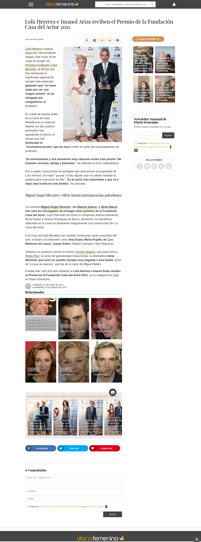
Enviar (112, 514)
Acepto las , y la (67, 506)
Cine (116, 275)
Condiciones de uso (73, 506)
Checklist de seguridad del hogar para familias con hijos (143, 95)
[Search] (152, 4)
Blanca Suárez (87, 206)
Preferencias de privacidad (51, 506)
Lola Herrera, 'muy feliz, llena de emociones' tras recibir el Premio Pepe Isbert (40, 323)
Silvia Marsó (109, 206)
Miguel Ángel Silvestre (56, 206)
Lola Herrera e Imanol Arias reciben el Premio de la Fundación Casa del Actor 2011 (72, 396)
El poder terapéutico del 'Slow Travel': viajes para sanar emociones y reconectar (143, 63)
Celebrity (66, 326)
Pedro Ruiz (32, 256)
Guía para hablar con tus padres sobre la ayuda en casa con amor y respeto (165, 93)
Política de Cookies (95, 506)
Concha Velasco (85, 251)
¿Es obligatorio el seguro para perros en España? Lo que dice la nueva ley (164, 63)
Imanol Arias (100, 374)
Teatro (32, 314)
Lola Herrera (33, 48)
